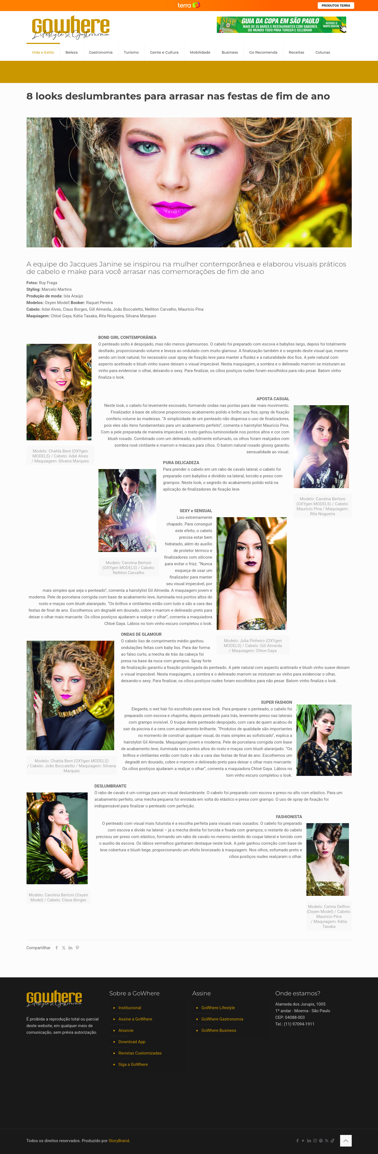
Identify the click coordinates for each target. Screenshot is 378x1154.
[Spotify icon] (321, 1140)
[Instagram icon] (315, 1140)
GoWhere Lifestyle (218, 1007)
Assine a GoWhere (135, 1019)
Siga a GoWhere (133, 1064)
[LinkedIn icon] (309, 1140)
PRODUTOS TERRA (336, 5)
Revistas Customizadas (140, 1053)
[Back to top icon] (346, 1141)
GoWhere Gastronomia (222, 1019)
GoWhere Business (219, 1030)
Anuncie (126, 1030)
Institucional (130, 1007)
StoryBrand (119, 1140)
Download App (132, 1041)
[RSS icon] (327, 1140)
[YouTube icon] (303, 1140)
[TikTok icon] (332, 1140)
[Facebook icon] (298, 1140)
